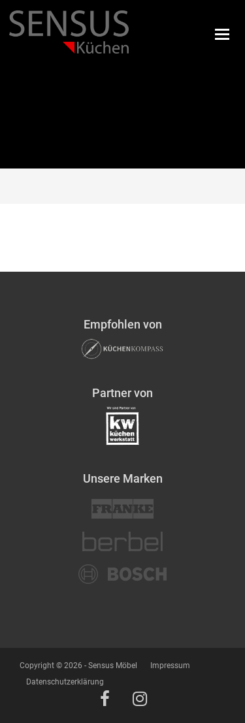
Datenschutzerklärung (65, 681)
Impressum (170, 665)
